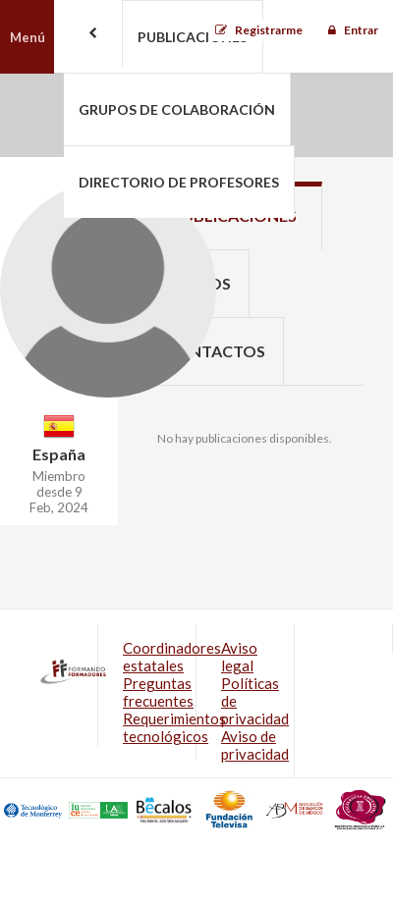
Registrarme (269, 30)
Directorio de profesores (179, 182)
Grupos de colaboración (177, 109)
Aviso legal (239, 656)
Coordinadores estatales (172, 656)
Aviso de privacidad (255, 745)
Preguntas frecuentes (158, 692)
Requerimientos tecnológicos (174, 727)
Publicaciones (193, 36)
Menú (27, 37)
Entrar (361, 30)
